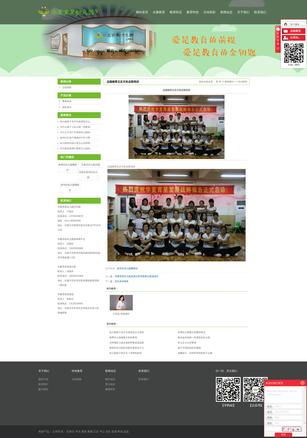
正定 (96, 431)
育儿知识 (110, 384)
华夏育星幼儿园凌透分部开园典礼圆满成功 (136, 276)
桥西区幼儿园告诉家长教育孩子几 (126, 348)
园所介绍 (43, 379)
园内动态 (110, 379)
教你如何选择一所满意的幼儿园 (194, 337)
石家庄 (70, 431)
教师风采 (176, 12)
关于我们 (243, 12)
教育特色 (193, 12)
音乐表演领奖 (122, 281)
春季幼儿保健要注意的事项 (123, 337)
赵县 (126, 431)
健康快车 (110, 389)
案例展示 (229, 81)
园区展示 (67, 107)
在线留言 (295, 31)
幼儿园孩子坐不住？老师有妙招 (125, 353)
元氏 (108, 431)
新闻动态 (226, 12)
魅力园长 (43, 389)
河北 (78, 431)
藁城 (90, 431)
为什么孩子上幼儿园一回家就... (76, 127)
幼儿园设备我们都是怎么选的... (76, 148)
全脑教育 (159, 12)
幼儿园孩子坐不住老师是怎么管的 (126, 332)
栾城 (114, 431)
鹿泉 (84, 431)
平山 (102, 431)
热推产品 (43, 431)
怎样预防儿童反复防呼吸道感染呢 (126, 342)
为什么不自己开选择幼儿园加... (76, 132)
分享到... (295, 37)
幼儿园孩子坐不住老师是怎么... (76, 121)
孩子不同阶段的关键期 (189, 348)
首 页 (218, 81)
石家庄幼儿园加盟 (90, 164)
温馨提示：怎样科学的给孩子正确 (195, 353)
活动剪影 (209, 12)
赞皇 (120, 431)
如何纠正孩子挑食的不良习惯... (76, 137)
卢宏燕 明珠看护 (121, 314)
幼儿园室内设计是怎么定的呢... (76, 143)
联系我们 (260, 12)
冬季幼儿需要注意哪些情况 (191, 332)
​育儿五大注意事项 (187, 342)
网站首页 (142, 12)
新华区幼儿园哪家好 (127, 268)
